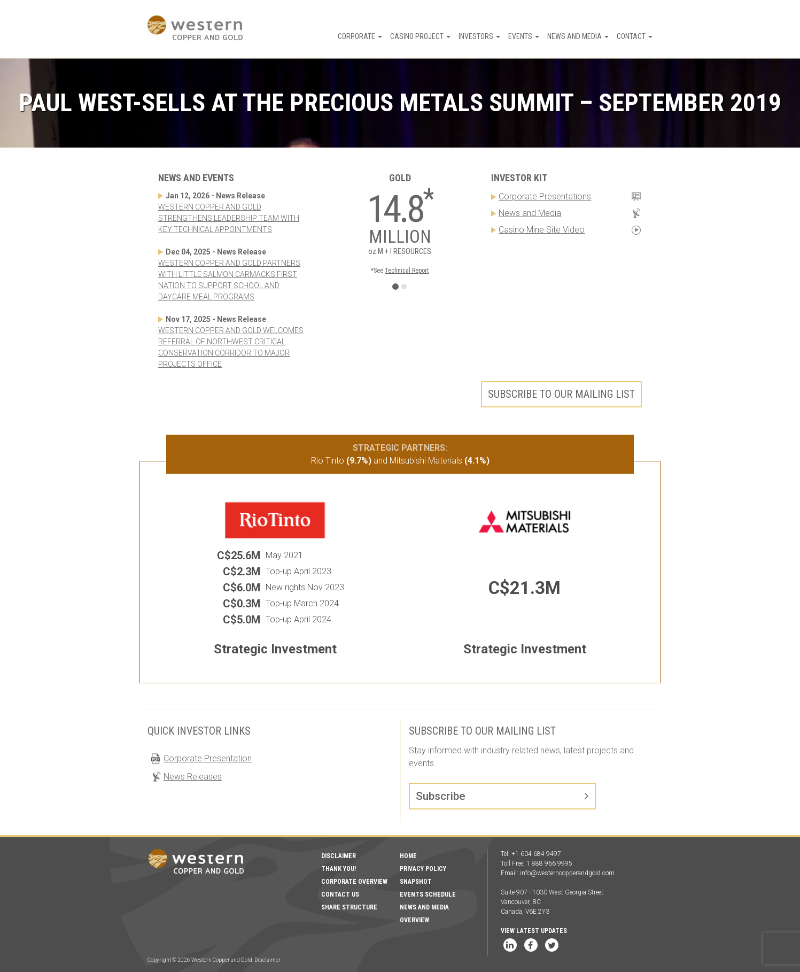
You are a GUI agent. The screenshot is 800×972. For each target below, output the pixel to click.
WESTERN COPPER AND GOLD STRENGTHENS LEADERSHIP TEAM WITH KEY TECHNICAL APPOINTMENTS (228, 218)
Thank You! (338, 869)
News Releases (193, 777)
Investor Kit (519, 177)
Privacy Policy (423, 869)
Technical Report (407, 270)
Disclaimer (338, 856)
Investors (479, 36)
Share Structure (349, 907)
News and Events (196, 177)
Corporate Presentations (545, 196)
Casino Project (420, 36)
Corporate (360, 36)
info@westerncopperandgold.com (567, 873)
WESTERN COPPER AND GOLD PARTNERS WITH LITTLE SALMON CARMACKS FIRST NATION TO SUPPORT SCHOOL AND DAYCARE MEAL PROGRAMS (229, 280)
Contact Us (340, 894)
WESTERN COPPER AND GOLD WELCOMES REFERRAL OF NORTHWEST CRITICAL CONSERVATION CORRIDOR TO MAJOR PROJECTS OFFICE (231, 347)
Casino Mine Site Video (542, 230)
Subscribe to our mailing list (561, 394)
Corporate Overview (354, 881)
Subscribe (440, 796)
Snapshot (416, 881)
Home (408, 856)
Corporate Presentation (208, 758)
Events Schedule (428, 894)
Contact (635, 36)
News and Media (578, 36)
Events (523, 36)
